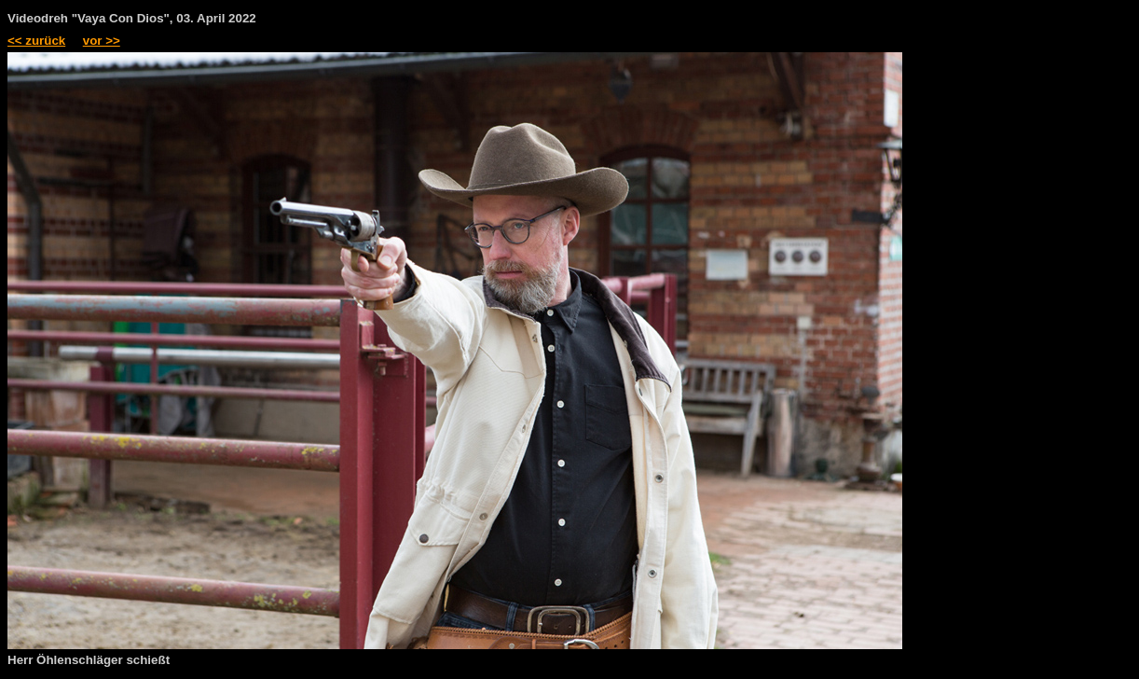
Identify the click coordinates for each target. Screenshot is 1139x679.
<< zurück (36, 41)
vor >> (101, 41)
